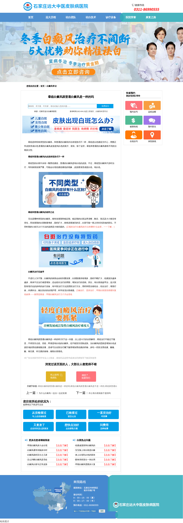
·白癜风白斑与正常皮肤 (37, 464)
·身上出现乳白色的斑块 (85, 455)
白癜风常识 (52, 86)
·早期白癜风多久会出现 (37, 445)
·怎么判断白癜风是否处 (37, 460)
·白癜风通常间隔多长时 (37, 450)
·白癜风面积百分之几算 (37, 455)
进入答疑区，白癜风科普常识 (96, 111)
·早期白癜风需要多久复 (85, 464)
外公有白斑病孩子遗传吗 (100, 393)
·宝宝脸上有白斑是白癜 (85, 450)
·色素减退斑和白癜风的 (85, 445)
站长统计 (4, 521)
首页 (42, 86)
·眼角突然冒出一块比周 (85, 460)
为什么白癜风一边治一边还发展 (53, 393)
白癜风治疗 (37, 227)
